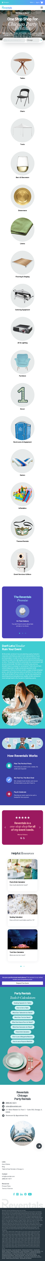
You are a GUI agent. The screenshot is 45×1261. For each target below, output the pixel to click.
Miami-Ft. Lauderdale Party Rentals (32, 1252)
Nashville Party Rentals (7, 1254)
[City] (33, 40)
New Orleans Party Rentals (19, 1254)
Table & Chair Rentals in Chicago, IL (13, 1169)
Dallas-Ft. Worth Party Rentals (13, 1251)
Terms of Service (7, 1188)
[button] (5, 827)
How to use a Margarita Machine (22, 1036)
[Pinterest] (25, 1194)
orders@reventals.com (13, 1106)
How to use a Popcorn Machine (22, 1041)
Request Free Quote (22, 983)
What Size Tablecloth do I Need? (22, 1012)
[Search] (41, 40)
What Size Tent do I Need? (22, 1017)
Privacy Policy (6, 1186)
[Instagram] (17, 1194)
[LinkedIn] (21, 1194)
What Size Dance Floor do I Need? (22, 1022)
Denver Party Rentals (25, 1251)
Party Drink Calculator (22, 1032)
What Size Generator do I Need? (22, 1027)
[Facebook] (14, 1194)
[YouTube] (30, 1194)
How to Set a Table (22, 1008)
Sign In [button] (38, 2)
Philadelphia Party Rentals (8, 1255)
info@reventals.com (8, 1176)
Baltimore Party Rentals (27, 1249)
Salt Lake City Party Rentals (31, 1255)
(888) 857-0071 (11, 1103)
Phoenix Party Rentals (20, 1255)
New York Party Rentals (31, 1254)
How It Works (6, 1164)
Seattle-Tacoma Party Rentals (12, 1258)
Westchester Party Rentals (26, 1258)
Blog (3, 1166)
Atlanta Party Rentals (7, 1249)
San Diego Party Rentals (17, 1256)
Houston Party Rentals (35, 1251)
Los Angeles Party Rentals (18, 1252)
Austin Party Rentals (17, 1249)
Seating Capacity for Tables (22, 1003)
